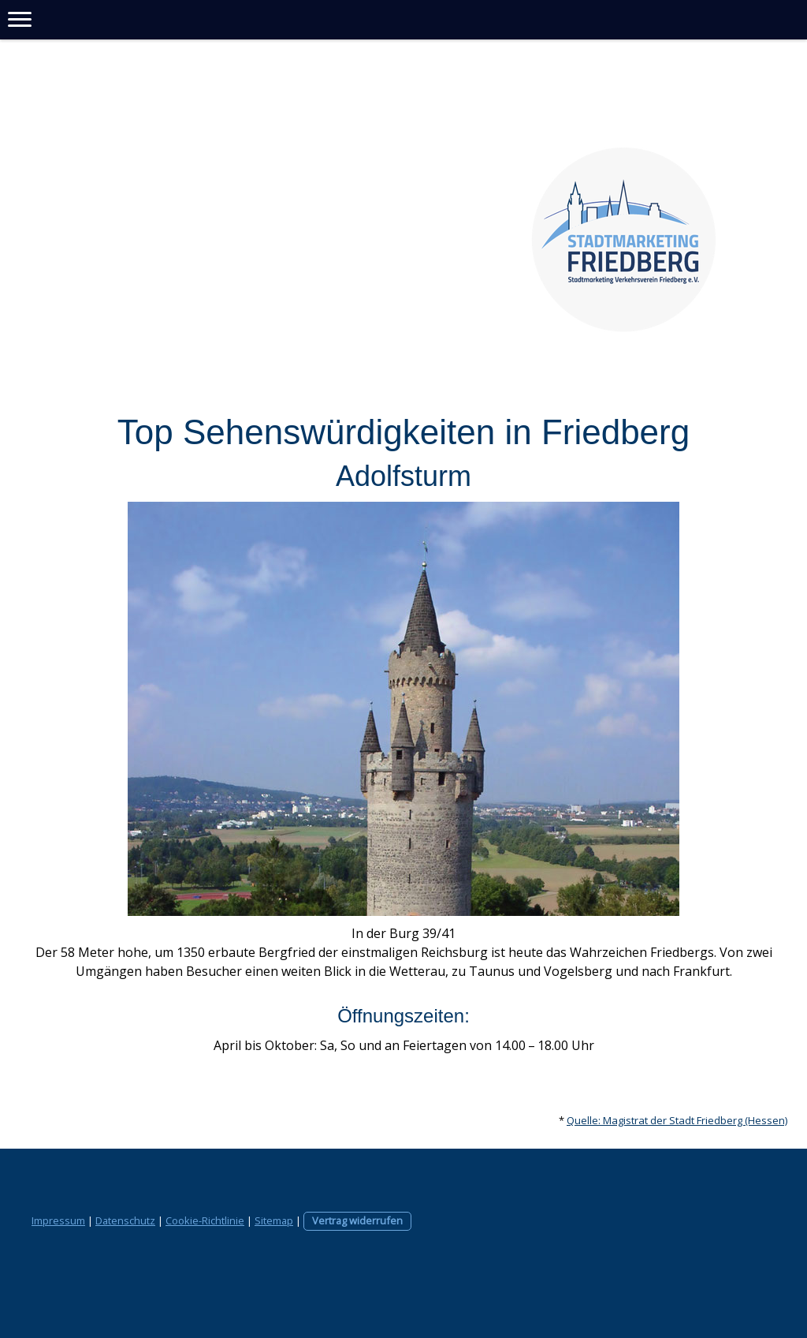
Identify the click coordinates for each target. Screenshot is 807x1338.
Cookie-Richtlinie (204, 1220)
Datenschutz (125, 1220)
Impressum (58, 1220)
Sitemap (274, 1220)
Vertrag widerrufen (357, 1220)
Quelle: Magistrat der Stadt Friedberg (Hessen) (677, 1120)
